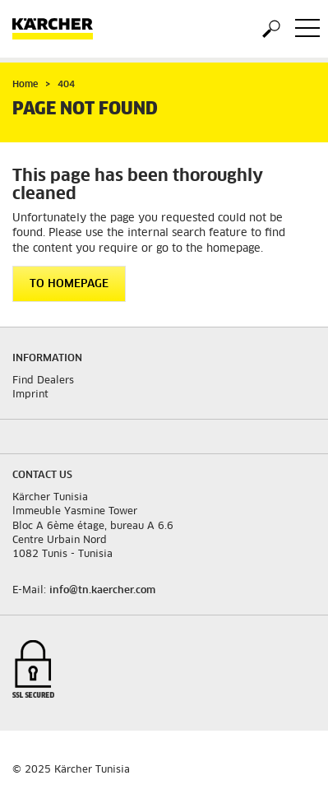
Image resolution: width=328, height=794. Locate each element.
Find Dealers (43, 381)
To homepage (69, 284)
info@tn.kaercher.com (102, 591)
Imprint (30, 395)
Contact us (42, 476)
